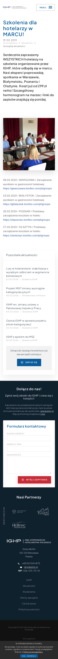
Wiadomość (14, 455)
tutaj (42, 414)
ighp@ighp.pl (47, 411)
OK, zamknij (29, 656)
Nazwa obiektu (15, 434)
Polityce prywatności (33, 652)
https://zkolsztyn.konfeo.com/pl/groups (26, 235)
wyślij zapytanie (34, 479)
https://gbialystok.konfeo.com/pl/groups (26, 204)
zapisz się (29, 362)
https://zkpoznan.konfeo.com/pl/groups (26, 219)
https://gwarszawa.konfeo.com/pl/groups (27, 188)
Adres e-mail (14, 444)
